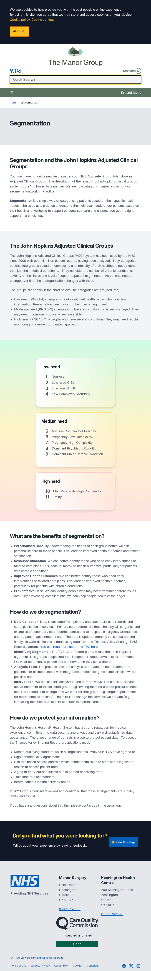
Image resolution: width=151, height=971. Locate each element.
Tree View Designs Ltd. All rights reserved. (39, 957)
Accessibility (61, 965)
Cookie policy (20, 19)
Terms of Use (18, 965)
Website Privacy (40, 965)
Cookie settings (42, 19)
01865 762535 (69, 909)
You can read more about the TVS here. (69, 647)
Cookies (78, 965)
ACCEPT (19, 31)
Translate (131, 71)
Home (13, 102)
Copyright (93, 965)
